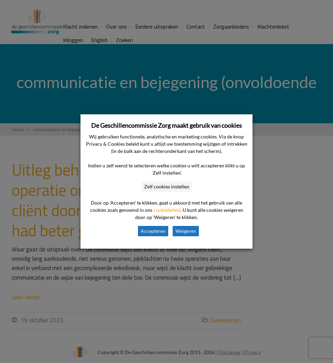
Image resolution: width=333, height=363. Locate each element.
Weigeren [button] (185, 231)
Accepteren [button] (153, 231)
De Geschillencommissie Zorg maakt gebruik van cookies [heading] (166, 125)
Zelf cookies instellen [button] (166, 186)
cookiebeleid (167, 210)
